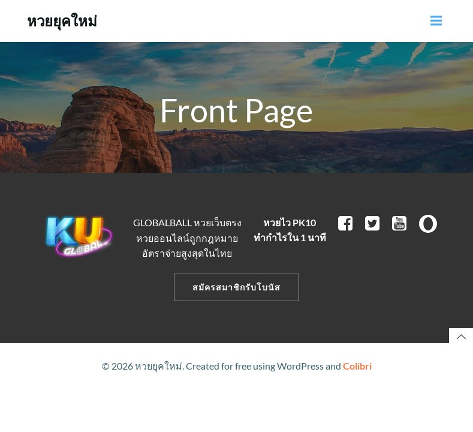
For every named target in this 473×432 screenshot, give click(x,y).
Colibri (357, 365)
